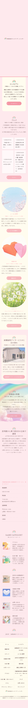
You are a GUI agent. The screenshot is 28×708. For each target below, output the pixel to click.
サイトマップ (21, 687)
